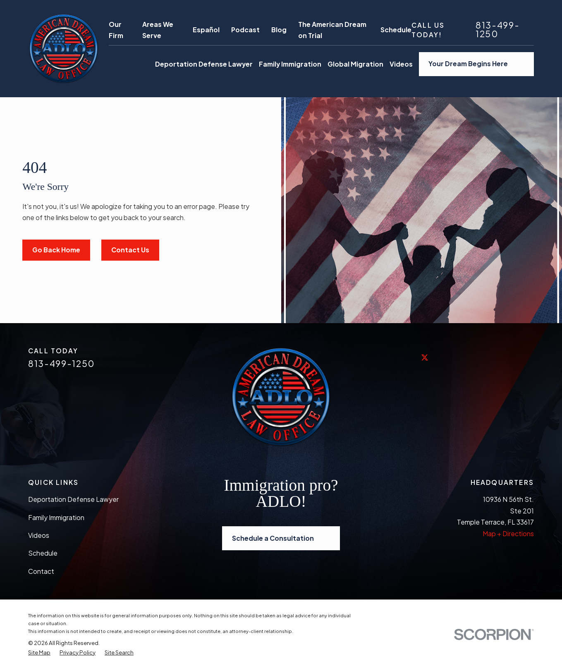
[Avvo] (529, 357)
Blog (279, 30)
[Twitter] (425, 363)
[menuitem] (39, 652)
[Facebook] (405, 357)
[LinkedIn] (446, 357)
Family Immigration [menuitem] (290, 64)
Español (206, 30)
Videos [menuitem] (401, 64)
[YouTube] (488, 357)
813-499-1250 (497, 29)
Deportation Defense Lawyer (73, 499)
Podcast (245, 30)
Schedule (395, 30)
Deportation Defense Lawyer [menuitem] (204, 64)
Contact (41, 571)
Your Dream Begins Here (476, 64)
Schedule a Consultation (281, 538)
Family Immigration (56, 517)
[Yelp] (467, 357)
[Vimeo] (508, 357)
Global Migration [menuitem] (355, 64)
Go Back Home (56, 250)
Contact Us (130, 250)
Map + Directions (508, 533)
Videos (38, 535)
